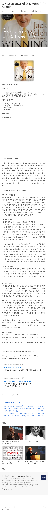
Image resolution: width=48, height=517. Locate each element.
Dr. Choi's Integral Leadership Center (20, 3)
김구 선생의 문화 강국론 (11, 414)
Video (7, 406)
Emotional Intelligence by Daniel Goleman (18, 411)
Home (4, 11)
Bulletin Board (36, 11)
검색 (39, 3)
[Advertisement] (24, 377)
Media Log (22, 11)
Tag (12, 11)
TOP (44, 510)
